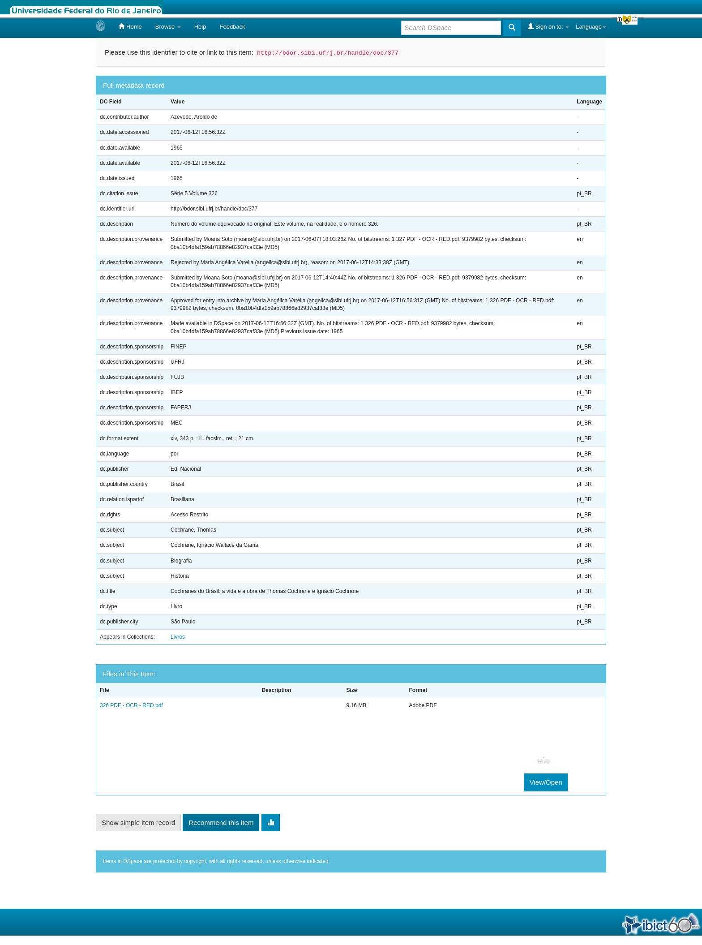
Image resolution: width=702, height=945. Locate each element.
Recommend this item (220, 822)
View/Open (546, 782)
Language (591, 26)
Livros (178, 637)
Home (130, 26)
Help (200, 26)
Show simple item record (138, 822)
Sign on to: (548, 26)
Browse (168, 26)
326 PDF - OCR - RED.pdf (131, 705)
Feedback (232, 26)
